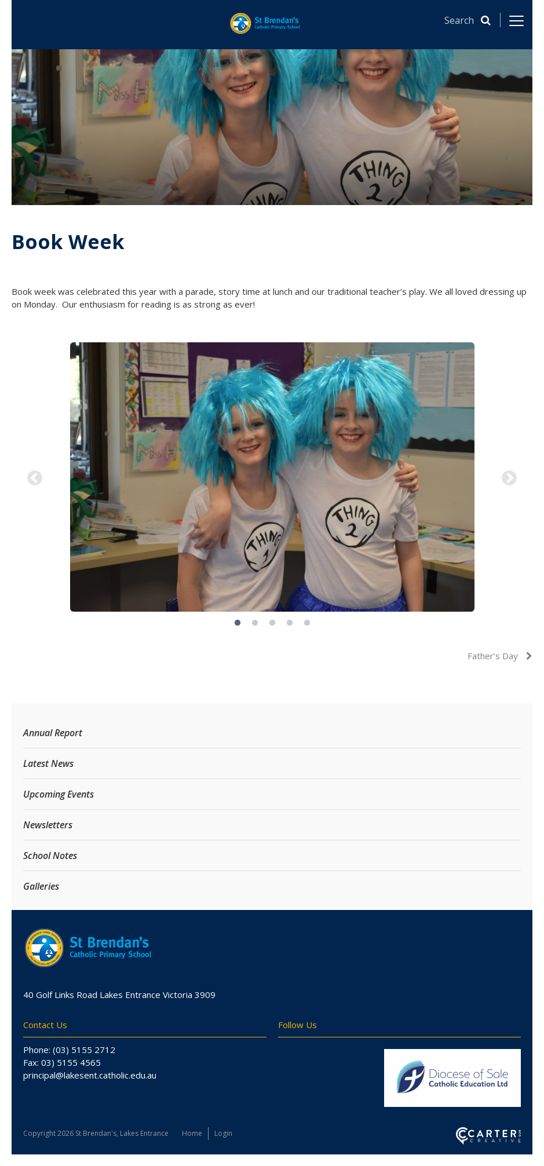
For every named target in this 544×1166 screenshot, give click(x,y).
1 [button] (237, 623)
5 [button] (307, 623)
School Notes (50, 855)
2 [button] (255, 623)
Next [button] (509, 478)
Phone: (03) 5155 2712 (69, 1049)
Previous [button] (34, 478)
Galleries (41, 886)
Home (192, 1133)
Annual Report (52, 732)
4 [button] (289, 623)
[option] (272, 478)
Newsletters (47, 824)
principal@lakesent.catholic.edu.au (89, 1075)
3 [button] (272, 623)
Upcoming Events (58, 794)
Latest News (48, 763)
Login (223, 1133)
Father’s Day (494, 655)
